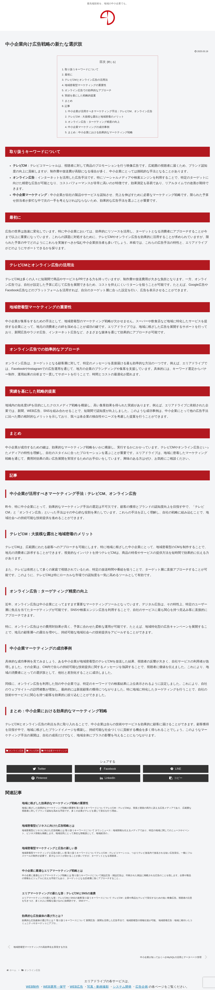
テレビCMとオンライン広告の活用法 (85, 80)
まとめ (66, 103)
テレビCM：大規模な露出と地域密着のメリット (95, 119)
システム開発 (122, 929)
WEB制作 (32, 929)
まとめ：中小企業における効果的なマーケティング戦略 (99, 136)
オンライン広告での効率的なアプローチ (87, 91)
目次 (102, 62)
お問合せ (107, 956)
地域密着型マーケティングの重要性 (84, 86)
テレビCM (32, 755)
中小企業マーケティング (54, 755)
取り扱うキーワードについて (80, 69)
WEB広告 (76, 929)
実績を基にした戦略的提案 (78, 97)
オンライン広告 (14, 755)
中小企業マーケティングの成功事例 (87, 131)
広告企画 (141, 929)
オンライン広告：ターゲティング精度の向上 (93, 125)
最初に (66, 75)
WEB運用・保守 (54, 929)
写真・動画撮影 (98, 929)
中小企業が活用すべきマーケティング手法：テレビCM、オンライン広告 (110, 114)
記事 (65, 108)
